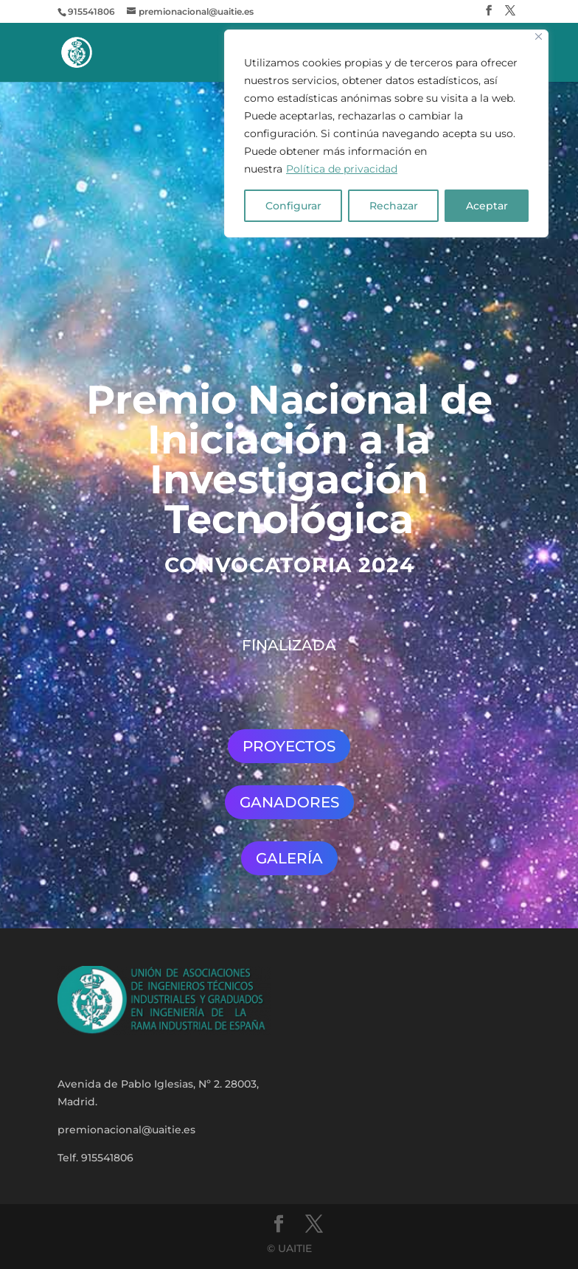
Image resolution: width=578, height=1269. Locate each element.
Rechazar (393, 205)
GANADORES (289, 802)
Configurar (293, 205)
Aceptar (487, 205)
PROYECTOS (289, 746)
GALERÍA (289, 858)
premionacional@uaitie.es (126, 1129)
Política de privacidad (341, 168)
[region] (386, 133)
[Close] (538, 36)
